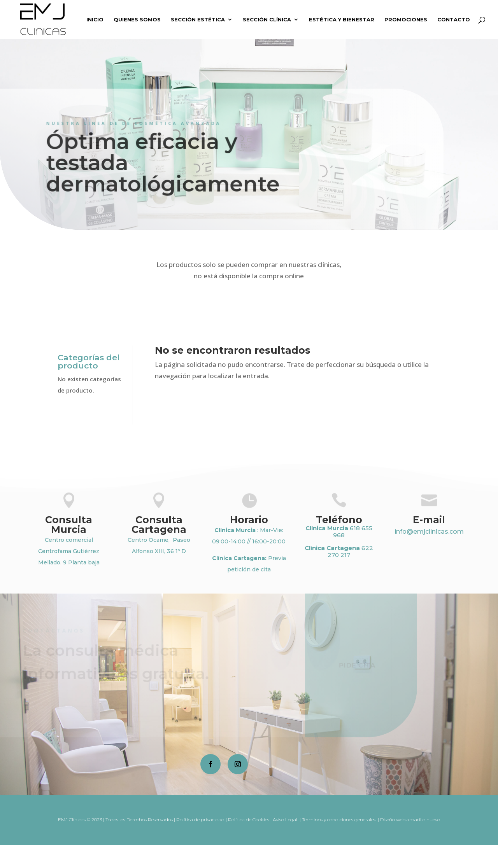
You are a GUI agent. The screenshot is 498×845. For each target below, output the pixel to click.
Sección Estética (198, 20)
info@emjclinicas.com (429, 531)
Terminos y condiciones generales (339, 819)
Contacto (453, 20)
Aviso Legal (285, 819)
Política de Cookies (248, 819)
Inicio (94, 20)
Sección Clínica (267, 20)
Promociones (405, 20)
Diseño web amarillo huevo (410, 819)
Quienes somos (137, 20)
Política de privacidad (200, 819)
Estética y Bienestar (341, 20)
